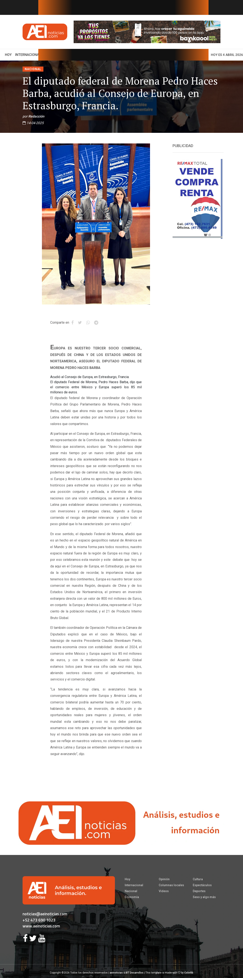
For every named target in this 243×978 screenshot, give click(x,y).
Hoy (9, 54)
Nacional (33, 69)
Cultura (198, 879)
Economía (132, 897)
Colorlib (188, 972)
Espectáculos (202, 885)
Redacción (36, 116)
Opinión (164, 879)
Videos (164, 891)
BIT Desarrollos (134, 972)
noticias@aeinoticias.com (45, 914)
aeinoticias (116, 972)
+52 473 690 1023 (39, 920)
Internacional (28, 55)
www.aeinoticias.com (41, 926)
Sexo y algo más (204, 897)
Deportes (199, 891)
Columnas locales (171, 885)
